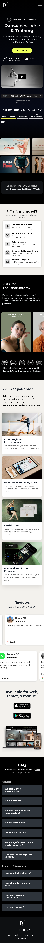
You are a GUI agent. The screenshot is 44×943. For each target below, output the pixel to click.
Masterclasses (8, 117)
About (9, 935)
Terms (25, 935)
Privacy (34, 935)
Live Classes (36, 116)
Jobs (17, 935)
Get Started (21, 50)
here (37, 770)
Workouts (22, 117)
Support (22, 938)
